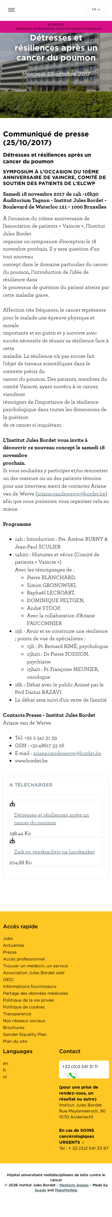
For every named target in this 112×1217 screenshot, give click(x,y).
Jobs (8, 938)
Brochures (13, 1027)
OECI (8, 979)
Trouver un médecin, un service (35, 965)
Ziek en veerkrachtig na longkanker (54, 851)
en (5, 1063)
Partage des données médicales (35, 993)
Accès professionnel (24, 959)
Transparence (17, 1013)
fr (96, 9)
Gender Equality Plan (25, 1034)
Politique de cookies (24, 1007)
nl (5, 1077)
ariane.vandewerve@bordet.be (71, 493)
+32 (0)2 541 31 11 (80, 1071)
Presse (9, 952)
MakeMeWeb (66, 1190)
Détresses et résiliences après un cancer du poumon (51, 819)
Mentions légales (74, 1185)
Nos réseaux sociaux (24, 1020)
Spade (40, 1190)
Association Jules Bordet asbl (34, 972)
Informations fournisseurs (29, 986)
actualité (56, 24)
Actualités (13, 945)
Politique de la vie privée (28, 1000)
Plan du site (15, 1041)
